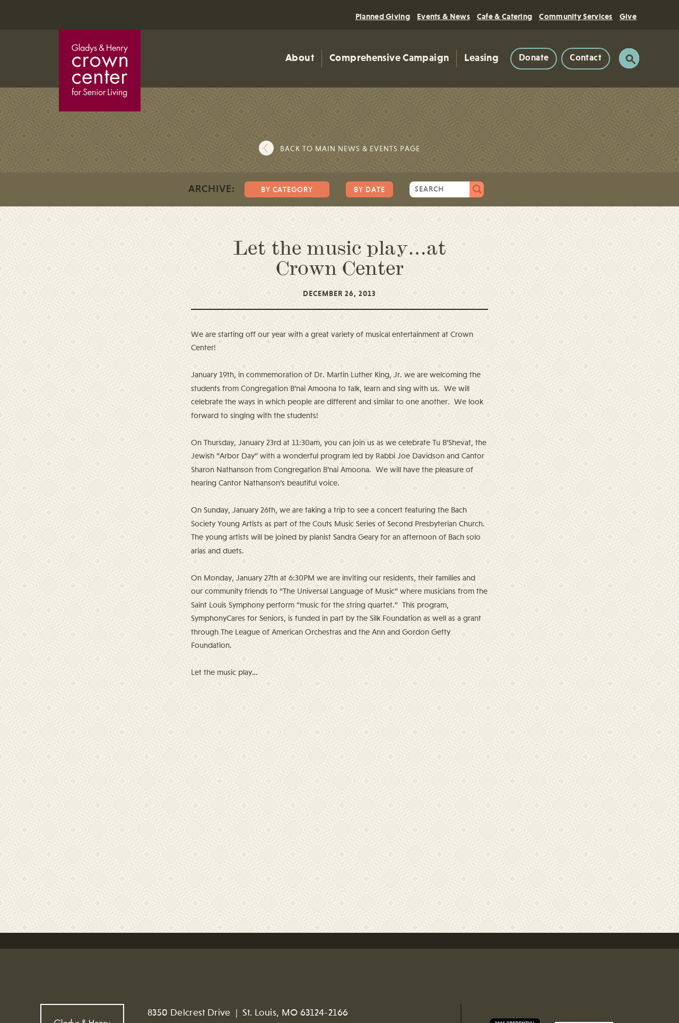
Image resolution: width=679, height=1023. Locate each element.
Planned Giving (382, 17)
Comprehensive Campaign (389, 58)
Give (628, 17)
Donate (534, 58)
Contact (586, 58)
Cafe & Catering (505, 17)
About (299, 58)
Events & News (443, 17)
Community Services (575, 17)
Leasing (481, 58)
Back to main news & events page (350, 149)
